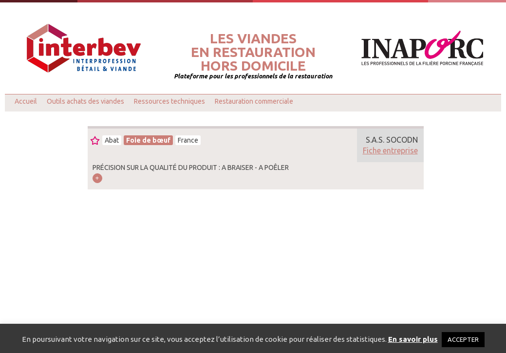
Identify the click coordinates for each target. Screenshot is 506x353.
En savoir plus (413, 339)
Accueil (26, 101)
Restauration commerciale (254, 101)
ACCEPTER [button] (463, 339)
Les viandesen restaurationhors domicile (253, 52)
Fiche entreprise (390, 150)
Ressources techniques (169, 101)
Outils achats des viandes (85, 101)
